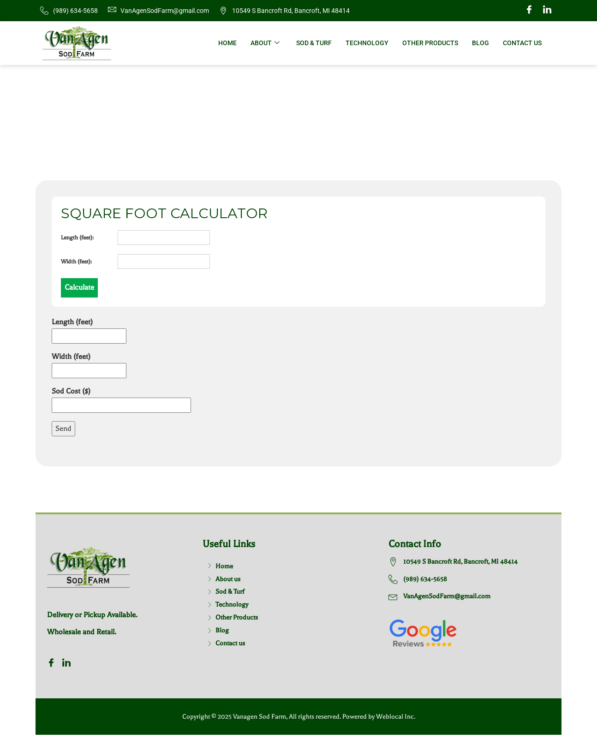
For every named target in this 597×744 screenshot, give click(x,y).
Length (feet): (77, 237)
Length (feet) (89, 329)
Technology (367, 43)
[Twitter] (547, 11)
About (265, 43)
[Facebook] (529, 11)
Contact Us (522, 43)
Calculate (79, 287)
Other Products (430, 43)
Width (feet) (89, 363)
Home (227, 43)
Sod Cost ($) (121, 398)
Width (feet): (76, 261)
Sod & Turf (314, 43)
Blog (480, 43)
